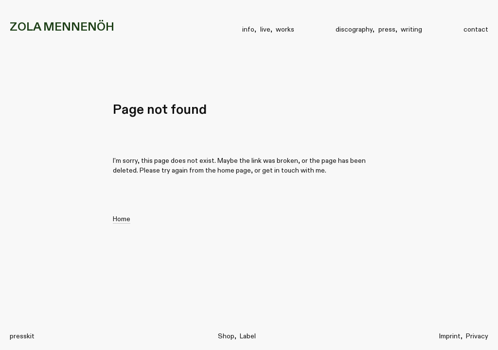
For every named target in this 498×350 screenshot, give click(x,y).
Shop (226, 336)
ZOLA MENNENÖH (62, 26)
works (285, 29)
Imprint (450, 336)
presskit (22, 336)
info (248, 29)
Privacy (477, 336)
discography (354, 29)
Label (248, 336)
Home (121, 218)
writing (411, 29)
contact (475, 29)
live (265, 29)
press (386, 29)
